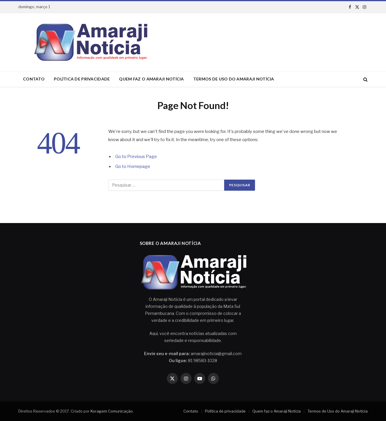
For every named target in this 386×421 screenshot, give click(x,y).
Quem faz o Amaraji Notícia (151, 78)
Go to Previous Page (136, 156)
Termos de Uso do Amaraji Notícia (233, 78)
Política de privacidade (82, 78)
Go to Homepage (132, 166)
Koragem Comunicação (112, 411)
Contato (34, 78)
